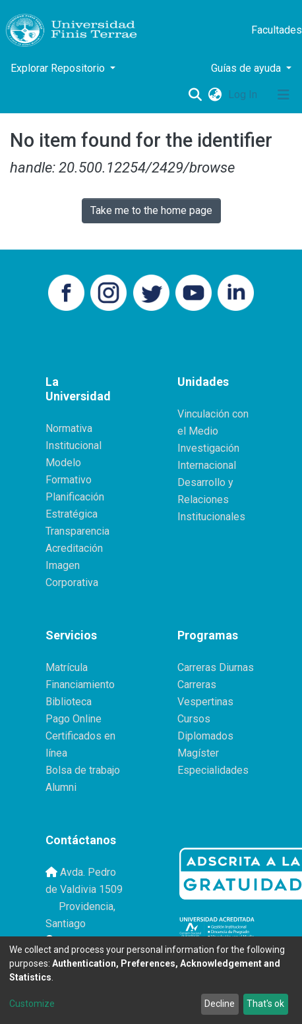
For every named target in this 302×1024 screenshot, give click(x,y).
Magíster (198, 753)
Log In (244, 94)
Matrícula (66, 667)
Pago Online (73, 719)
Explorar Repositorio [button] (59, 68)
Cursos (193, 719)
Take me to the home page (151, 210)
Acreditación (74, 548)
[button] (215, 95)
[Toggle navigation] (283, 95)
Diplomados (205, 736)
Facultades (276, 30)
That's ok (265, 1003)
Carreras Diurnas (215, 667)
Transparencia (77, 531)
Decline (219, 1003)
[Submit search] (195, 94)
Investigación (208, 448)
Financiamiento (80, 684)
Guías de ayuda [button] (247, 68)
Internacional (206, 465)
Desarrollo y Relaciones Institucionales (211, 499)
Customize (32, 1003)
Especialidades (213, 770)
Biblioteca (68, 701)
